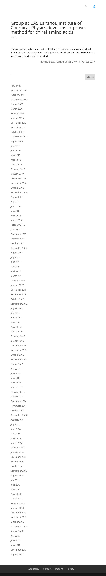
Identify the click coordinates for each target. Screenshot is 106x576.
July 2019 (15, 146)
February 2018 (18, 224)
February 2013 (18, 503)
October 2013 (17, 466)
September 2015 (19, 359)
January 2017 (17, 285)
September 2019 (19, 136)
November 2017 (18, 238)
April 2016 (16, 327)
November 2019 (18, 127)
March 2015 (16, 387)
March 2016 (16, 331)
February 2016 (18, 336)
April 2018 (16, 215)
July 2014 (15, 424)
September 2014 (19, 415)
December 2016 (18, 289)
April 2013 (16, 494)
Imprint (59, 568)
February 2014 (18, 447)
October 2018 (17, 187)
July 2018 (15, 201)
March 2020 (16, 108)
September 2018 (19, 192)
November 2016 (18, 294)
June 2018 (16, 206)
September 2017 (19, 248)
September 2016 (19, 303)
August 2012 (17, 531)
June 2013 (16, 484)
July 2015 (15, 368)
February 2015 (18, 391)
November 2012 (18, 517)
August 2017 (17, 252)
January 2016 (17, 340)
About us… (33, 568)
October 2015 (17, 354)
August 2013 (17, 475)
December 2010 (18, 549)
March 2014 (16, 443)
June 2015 (16, 373)
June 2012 (16, 540)
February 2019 (18, 169)
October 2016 (17, 299)
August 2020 (17, 104)
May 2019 (15, 155)
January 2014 (17, 452)
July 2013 (15, 480)
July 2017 (15, 257)
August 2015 (17, 364)
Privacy (70, 568)
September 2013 (19, 470)
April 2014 (16, 438)
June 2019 (16, 150)
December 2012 (18, 512)
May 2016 (15, 322)
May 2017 (15, 266)
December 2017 (18, 234)
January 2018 (17, 229)
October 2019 (17, 132)
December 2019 (18, 122)
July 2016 (15, 313)
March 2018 (16, 220)
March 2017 (16, 275)
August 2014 (17, 419)
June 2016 (16, 317)
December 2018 (18, 178)
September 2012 (19, 526)
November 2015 (18, 350)
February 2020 (18, 113)
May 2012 (15, 545)
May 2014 (15, 433)
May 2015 (15, 377)
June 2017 (16, 261)
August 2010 (17, 554)
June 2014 (16, 429)
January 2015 (17, 396)
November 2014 (18, 405)
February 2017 (18, 280)
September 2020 (19, 99)
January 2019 (17, 173)
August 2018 (17, 196)
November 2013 (18, 461)
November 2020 (18, 90)
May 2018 (15, 210)
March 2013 (16, 498)
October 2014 (17, 410)
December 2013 (18, 456)
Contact (47, 568)
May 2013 (15, 489)
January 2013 (17, 508)
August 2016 (17, 308)
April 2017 (16, 271)
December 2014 (18, 401)
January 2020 (17, 118)
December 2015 (18, 345)
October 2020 (17, 94)
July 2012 (15, 535)
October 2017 (17, 243)
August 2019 (17, 141)
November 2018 (18, 183)
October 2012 (17, 521)
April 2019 (16, 159)
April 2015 (16, 382)
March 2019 (16, 164)
